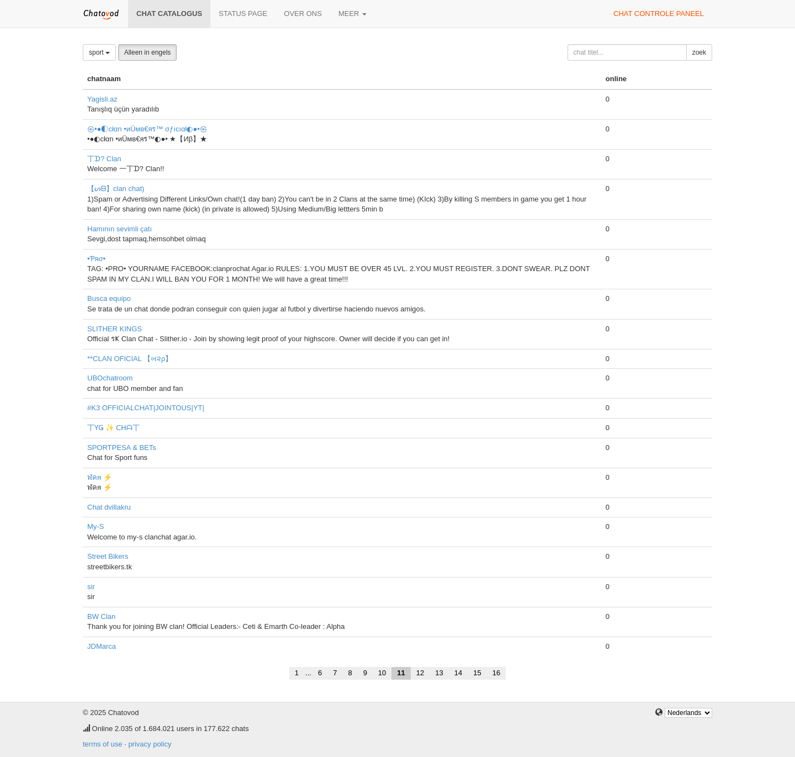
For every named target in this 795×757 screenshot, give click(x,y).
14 (458, 673)
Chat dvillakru (109, 507)
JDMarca (101, 646)
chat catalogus (169, 13)
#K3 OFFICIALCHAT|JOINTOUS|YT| (145, 408)
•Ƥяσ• (96, 259)
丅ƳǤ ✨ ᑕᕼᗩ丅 (113, 428)
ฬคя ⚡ (99, 477)
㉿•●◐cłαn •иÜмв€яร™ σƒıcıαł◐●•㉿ (147, 129)
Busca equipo (109, 298)
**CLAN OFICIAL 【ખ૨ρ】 (130, 358)
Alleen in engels (147, 52)
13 (439, 673)
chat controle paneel (658, 13)
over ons (303, 13)
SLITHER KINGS (114, 329)
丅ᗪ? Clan (104, 159)
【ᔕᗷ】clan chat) (115, 188)
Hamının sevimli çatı (119, 229)
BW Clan (101, 616)
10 (382, 673)
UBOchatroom (109, 378)
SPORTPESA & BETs (121, 447)
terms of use (103, 744)
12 (420, 673)
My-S (95, 526)
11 (401, 673)
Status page (243, 13)
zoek (699, 52)
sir (91, 587)
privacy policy (149, 744)
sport (99, 52)
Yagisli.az (102, 99)
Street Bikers (107, 556)
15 (477, 673)
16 (496, 673)
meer (352, 13)
